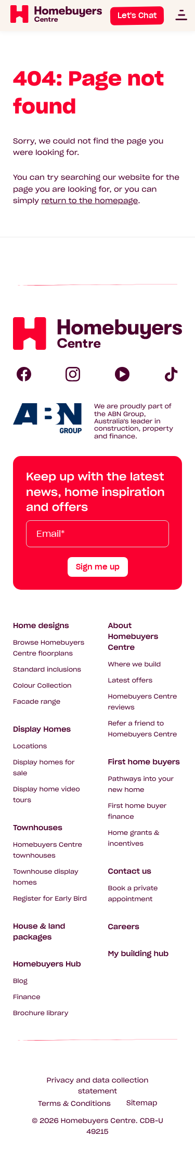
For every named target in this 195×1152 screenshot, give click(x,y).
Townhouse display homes (46, 877)
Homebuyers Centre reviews (142, 702)
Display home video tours (46, 795)
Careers (123, 926)
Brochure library (40, 1013)
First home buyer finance (137, 811)
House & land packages (39, 931)
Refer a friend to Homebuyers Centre (142, 729)
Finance (27, 997)
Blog (20, 981)
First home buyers (144, 761)
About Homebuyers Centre (133, 636)
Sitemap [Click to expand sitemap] (141, 1103)
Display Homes (42, 729)
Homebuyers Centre (98, 1120)
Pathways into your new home (141, 784)
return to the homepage (89, 200)
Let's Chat (137, 15)
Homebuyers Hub (47, 964)
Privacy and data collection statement (98, 1086)
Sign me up (98, 567)
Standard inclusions (47, 670)
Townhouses (37, 827)
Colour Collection (42, 686)
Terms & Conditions (74, 1103)
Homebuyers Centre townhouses (47, 850)
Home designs (41, 625)
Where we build (134, 665)
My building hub (138, 953)
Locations (30, 746)
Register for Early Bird (50, 899)
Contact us (129, 871)
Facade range (36, 702)
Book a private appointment (133, 894)
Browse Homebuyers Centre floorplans (48, 648)
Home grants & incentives (134, 838)
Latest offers (130, 681)
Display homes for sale (44, 768)
